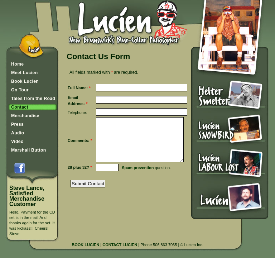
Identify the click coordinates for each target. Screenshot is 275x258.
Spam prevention (133, 183)
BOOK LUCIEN (85, 245)
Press (17, 124)
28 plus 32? (78, 182)
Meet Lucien (24, 72)
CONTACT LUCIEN (119, 245)
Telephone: (77, 117)
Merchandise (25, 115)
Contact (19, 107)
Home (17, 64)
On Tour (20, 89)
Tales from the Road (33, 98)
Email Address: (77, 105)
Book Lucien (25, 81)
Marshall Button (28, 150)
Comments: (79, 149)
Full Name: (78, 90)
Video (17, 141)
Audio (17, 132)
